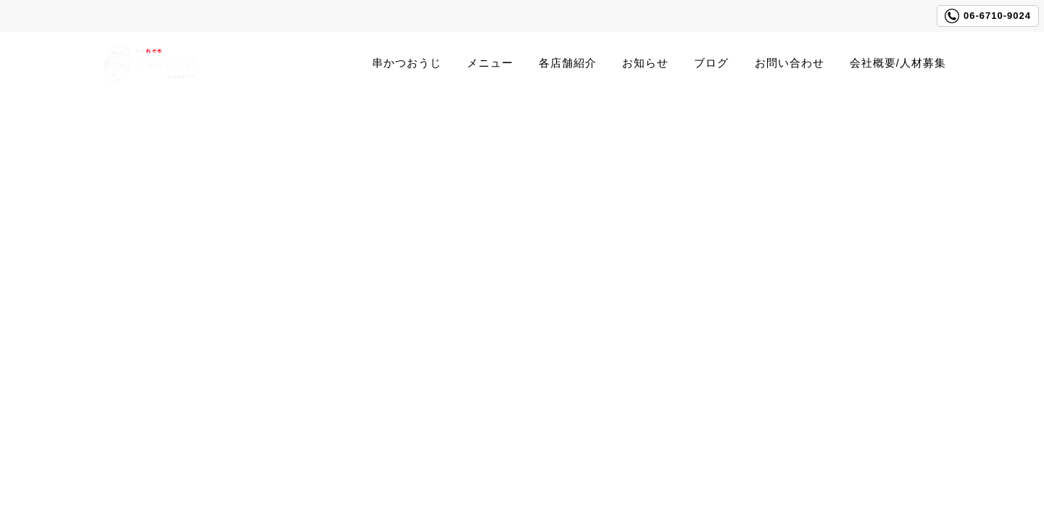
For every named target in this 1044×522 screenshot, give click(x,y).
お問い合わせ (789, 63)
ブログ (711, 63)
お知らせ (645, 63)
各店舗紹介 (568, 63)
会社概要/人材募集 (898, 63)
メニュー (490, 63)
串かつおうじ (407, 63)
